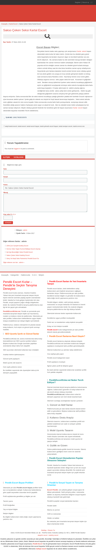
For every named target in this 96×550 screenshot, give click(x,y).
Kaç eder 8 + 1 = (9, 214)
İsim (5, 169)
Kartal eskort (81, 51)
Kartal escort (77, 108)
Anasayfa (4, 24)
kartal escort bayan (33, 126)
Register (77, 2)
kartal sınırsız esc (79, 126)
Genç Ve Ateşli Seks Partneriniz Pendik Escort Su (22, 258)
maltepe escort (41, 549)
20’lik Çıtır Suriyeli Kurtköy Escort (17, 246)
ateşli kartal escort (11, 126)
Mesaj (5, 192)
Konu (5, 185)
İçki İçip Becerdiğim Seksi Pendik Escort (19, 252)
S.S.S (34, 275)
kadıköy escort (53, 535)
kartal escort (22, 126)
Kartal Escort (13, 24)
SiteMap (44, 530)
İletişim (41, 275)
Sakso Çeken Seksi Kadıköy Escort (18, 255)
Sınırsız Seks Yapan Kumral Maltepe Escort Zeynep (23, 249)
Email (5, 177)
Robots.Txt (51, 530)
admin (25, 230)
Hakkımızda (25, 275)
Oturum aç (85, 2)
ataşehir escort (43, 535)
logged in (17, 149)
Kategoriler (14, 275)
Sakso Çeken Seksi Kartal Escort (25, 30)
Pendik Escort (38, 544)
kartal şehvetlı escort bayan (49, 126)
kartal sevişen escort (65, 126)
